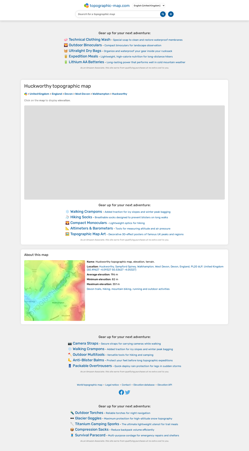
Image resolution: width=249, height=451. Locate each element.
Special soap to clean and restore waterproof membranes (148, 39)
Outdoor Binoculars (85, 45)
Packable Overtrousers (92, 366)
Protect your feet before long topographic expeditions (140, 360)
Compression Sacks (92, 429)
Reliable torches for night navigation (128, 413)
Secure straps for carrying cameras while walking (131, 343)
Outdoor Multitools (89, 354)
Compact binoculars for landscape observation (132, 45)
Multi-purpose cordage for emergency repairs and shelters (143, 435)
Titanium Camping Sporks (97, 424)
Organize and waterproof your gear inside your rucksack (138, 51)
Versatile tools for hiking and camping (130, 354)
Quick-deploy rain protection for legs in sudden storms (147, 366)
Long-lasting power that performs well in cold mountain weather (146, 62)
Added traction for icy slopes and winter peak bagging (137, 211)
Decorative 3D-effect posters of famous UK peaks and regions (146, 234)
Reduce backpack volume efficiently (132, 429)
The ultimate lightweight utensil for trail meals (150, 424)
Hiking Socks (81, 217)
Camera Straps (85, 343)
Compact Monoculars (88, 222)
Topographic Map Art (88, 234)
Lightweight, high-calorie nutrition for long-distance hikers (137, 56)
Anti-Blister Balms (88, 360)
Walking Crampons (86, 211)
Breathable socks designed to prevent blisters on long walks (131, 217)
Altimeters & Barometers (91, 228)
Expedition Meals (83, 56)
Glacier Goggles (88, 418)
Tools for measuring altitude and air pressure (143, 228)
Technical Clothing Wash (89, 39)
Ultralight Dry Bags (85, 50)
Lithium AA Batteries (86, 62)
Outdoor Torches (89, 412)
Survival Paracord (90, 435)
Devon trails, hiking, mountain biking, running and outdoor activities (128, 289)
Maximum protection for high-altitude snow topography (138, 418)
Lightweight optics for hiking (127, 223)
